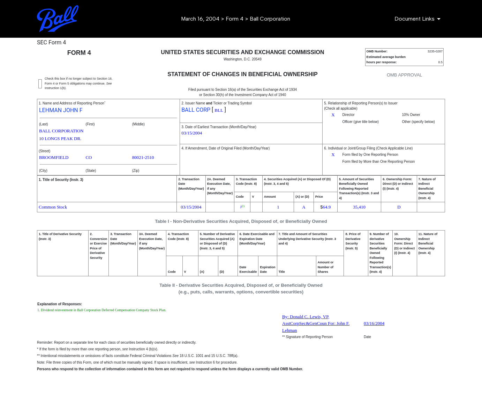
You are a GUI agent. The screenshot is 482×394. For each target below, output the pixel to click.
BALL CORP (195, 110)
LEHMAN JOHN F (61, 110)
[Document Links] (418, 19)
